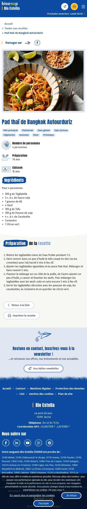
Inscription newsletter (43, 368)
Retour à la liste (19, 305)
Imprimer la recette (21, 315)
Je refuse (71, 495)
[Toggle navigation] (83, 8)
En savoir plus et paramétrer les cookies (32, 495)
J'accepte (43, 503)
